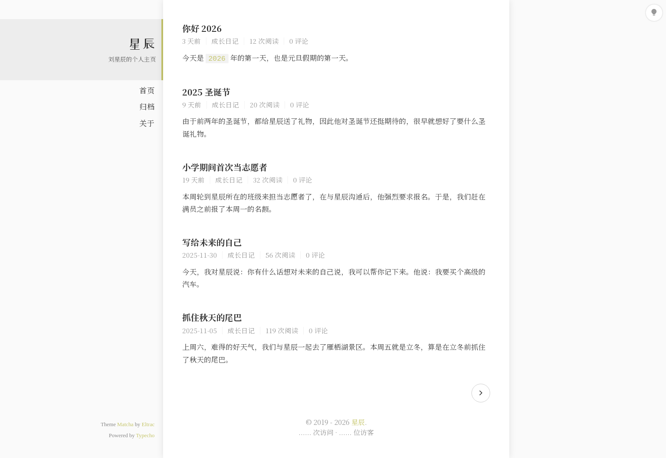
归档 (147, 106)
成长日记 (225, 40)
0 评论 (298, 40)
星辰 (142, 44)
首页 (147, 90)
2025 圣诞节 (206, 92)
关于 (147, 123)
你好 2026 (202, 28)
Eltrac (148, 424)
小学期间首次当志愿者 (224, 167)
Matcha (125, 424)
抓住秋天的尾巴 (212, 317)
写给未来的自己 (212, 242)
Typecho (145, 435)
